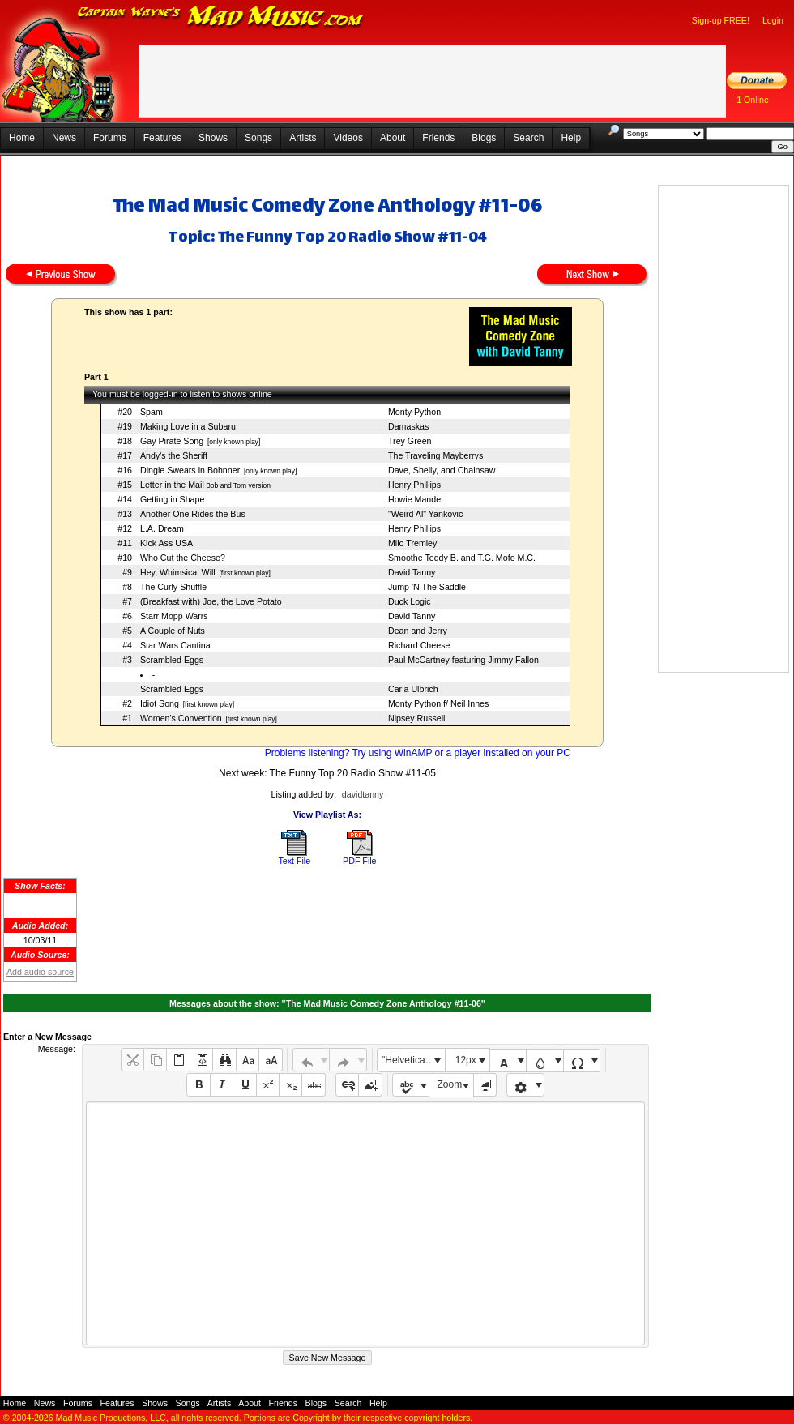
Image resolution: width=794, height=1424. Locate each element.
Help (571, 137)
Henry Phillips (414, 485)
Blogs (484, 137)
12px (465, 1060)
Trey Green (410, 441)
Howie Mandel (415, 499)
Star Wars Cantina (175, 645)
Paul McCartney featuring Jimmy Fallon (463, 660)
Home (22, 137)
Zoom (450, 1084)
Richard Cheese (419, 645)
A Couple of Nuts (172, 630)
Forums (109, 137)
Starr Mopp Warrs (174, 616)
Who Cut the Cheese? (182, 557)
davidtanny (363, 794)
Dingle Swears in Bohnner (190, 470)
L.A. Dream (162, 528)
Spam (151, 412)
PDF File (359, 861)
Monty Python (414, 412)
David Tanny (411, 572)
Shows (213, 137)
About (392, 137)
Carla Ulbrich (413, 689)
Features (162, 137)
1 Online (752, 100)
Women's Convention (181, 718)
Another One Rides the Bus (192, 514)
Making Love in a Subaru (188, 426)
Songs (258, 137)
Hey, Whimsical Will (178, 572)
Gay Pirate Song (171, 441)
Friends (438, 137)
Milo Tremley (412, 543)
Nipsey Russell (416, 718)
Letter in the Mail (172, 485)
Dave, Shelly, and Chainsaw (442, 470)
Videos (347, 137)
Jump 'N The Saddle (427, 587)
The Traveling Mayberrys (435, 455)
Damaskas (408, 426)
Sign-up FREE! (720, 20)
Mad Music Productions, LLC (111, 1417)
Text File (294, 861)
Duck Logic (409, 601)
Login (772, 20)
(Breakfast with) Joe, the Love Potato (211, 601)
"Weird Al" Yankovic (425, 514)
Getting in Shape (172, 499)
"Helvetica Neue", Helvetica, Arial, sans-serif (413, 1060)
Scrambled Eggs (171, 660)
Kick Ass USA (166, 543)
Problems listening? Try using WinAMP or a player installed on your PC (417, 753)
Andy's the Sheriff (173, 455)
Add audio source (40, 972)
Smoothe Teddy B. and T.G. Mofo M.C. (462, 557)
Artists (302, 137)
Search (528, 137)
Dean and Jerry (417, 630)
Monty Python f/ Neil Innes (438, 703)
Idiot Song (159, 703)
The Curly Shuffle (173, 587)
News (64, 137)
